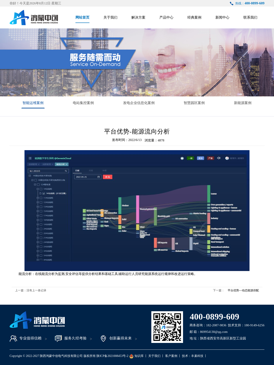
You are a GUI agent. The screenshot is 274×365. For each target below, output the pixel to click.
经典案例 (194, 17)
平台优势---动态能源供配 (243, 290)
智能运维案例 (33, 103)
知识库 (139, 356)
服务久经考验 (71, 338)
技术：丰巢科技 (192, 356)
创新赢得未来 (116, 338)
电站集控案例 (83, 103)
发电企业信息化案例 (139, 103)
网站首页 (82, 17)
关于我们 (110, 17)
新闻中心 (222, 17)
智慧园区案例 (194, 103)
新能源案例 (242, 103)
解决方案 (138, 17)
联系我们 (250, 17)
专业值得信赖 (26, 338)
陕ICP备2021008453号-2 (112, 356)
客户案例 (171, 356)
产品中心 (166, 17)
